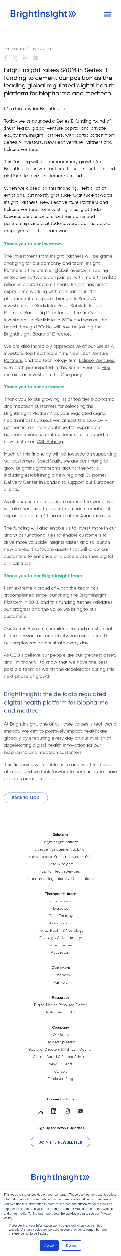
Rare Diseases (60, 945)
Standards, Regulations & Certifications (60, 878)
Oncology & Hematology (60, 938)
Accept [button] (49, 1245)
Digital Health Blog (60, 1012)
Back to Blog (26, 799)
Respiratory (60, 952)
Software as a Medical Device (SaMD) (60, 856)
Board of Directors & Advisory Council (60, 1049)
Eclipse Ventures (21, 149)
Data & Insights (60, 864)
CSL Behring (50, 443)
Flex (106, 369)
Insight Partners (46, 135)
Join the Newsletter (60, 1142)
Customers (60, 975)
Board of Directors (52, 335)
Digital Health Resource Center (60, 1005)
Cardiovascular (60, 901)
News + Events (60, 1064)
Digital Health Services (60, 871)
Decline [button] (71, 1245)
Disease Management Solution (61, 849)
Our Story (61, 1035)
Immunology (60, 923)
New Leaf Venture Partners (73, 142)
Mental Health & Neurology (60, 930)
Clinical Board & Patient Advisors (60, 1057)
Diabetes (60, 908)
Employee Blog (60, 1079)
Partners (60, 982)
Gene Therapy (61, 916)
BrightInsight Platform (61, 842)
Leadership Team (60, 1042)
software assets (52, 551)
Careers (60, 1071)
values (81, 725)
